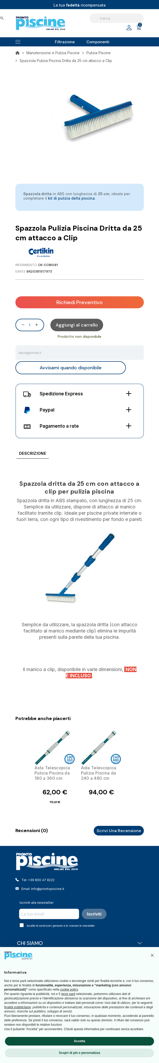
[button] (152, 955)
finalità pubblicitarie (17, 1007)
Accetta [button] (79, 1041)
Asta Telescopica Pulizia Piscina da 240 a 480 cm (98, 773)
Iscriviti (94, 914)
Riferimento (26, 265)
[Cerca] (117, 18)
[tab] (32, 454)
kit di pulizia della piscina (71, 198)
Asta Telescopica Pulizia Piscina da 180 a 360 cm (52, 773)
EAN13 (20, 271)
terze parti (68, 994)
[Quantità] (30, 325)
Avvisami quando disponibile (71, 368)
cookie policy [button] (69, 989)
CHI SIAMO (79, 943)
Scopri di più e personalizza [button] (79, 1053)
